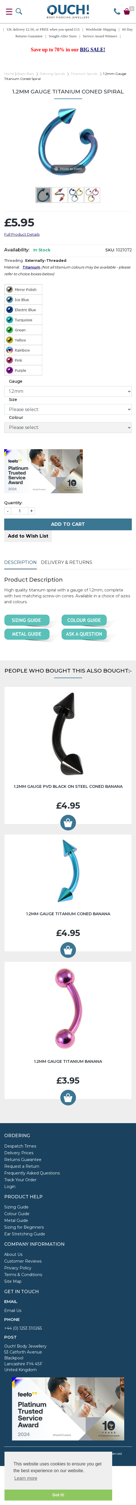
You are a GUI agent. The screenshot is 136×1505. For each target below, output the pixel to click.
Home (9, 74)
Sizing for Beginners (24, 1227)
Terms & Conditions (23, 1274)
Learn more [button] (25, 1478)
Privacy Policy (17, 1267)
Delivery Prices (18, 1152)
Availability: (16, 250)
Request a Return (21, 1166)
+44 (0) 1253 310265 (23, 1328)
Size (13, 399)
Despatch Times (20, 1146)
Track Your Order (20, 1179)
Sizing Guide (16, 1207)
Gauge (15, 381)
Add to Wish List (28, 536)
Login (9, 1186)
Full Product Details (22, 234)
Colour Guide (16, 1213)
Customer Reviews (23, 1261)
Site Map (13, 1281)
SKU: (110, 250)
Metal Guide (16, 1220)
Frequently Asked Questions (32, 1173)
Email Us (12, 1310)
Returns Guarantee (23, 1159)
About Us (13, 1254)
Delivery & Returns (66, 562)
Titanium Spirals (84, 74)
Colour (16, 417)
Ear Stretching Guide (24, 1233)
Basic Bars (25, 74)
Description (20, 562)
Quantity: (13, 502)
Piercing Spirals (52, 74)
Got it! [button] (58, 1495)
